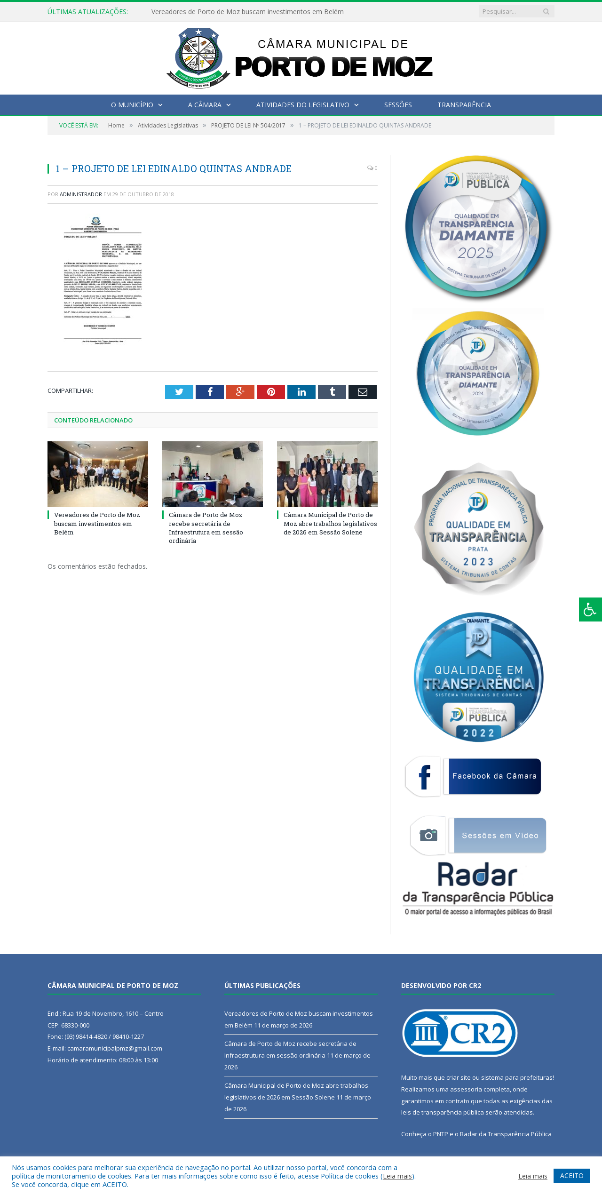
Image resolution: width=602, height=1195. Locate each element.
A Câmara (205, 104)
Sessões (398, 104)
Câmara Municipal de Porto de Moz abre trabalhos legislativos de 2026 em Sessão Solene (330, 523)
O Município (132, 104)
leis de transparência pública (442, 1112)
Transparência (464, 104)
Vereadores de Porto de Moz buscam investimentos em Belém (247, 12)
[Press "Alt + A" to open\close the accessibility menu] (590, 609)
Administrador (81, 194)
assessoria (466, 1089)
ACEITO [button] (572, 1175)
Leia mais (397, 1175)
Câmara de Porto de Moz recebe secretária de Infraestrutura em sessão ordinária (206, 527)
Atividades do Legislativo (302, 104)
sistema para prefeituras (517, 1077)
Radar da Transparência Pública (506, 1134)
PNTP (440, 1134)
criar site (458, 1077)
